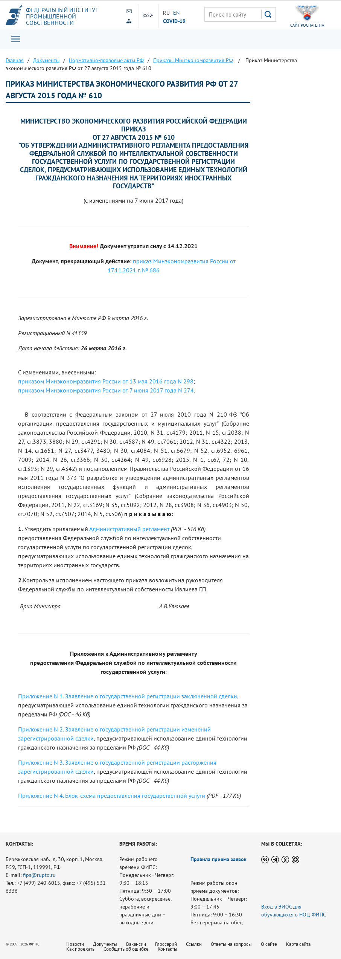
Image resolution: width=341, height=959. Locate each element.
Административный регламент (129, 529)
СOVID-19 (174, 20)
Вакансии (136, 944)
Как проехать (80, 949)
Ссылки (194, 944)
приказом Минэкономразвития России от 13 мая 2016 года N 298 (105, 381)
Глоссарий (166, 944)
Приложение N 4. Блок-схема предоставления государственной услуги (111, 795)
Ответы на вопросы (231, 944)
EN (176, 12)
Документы (105, 944)
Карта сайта (298, 944)
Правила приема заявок (218, 859)
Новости (75, 944)
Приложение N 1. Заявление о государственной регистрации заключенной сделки (127, 696)
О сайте (269, 944)
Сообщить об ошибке (126, 949)
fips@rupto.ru (39, 875)
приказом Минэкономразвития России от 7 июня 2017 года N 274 (106, 390)
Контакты (167, 949)
